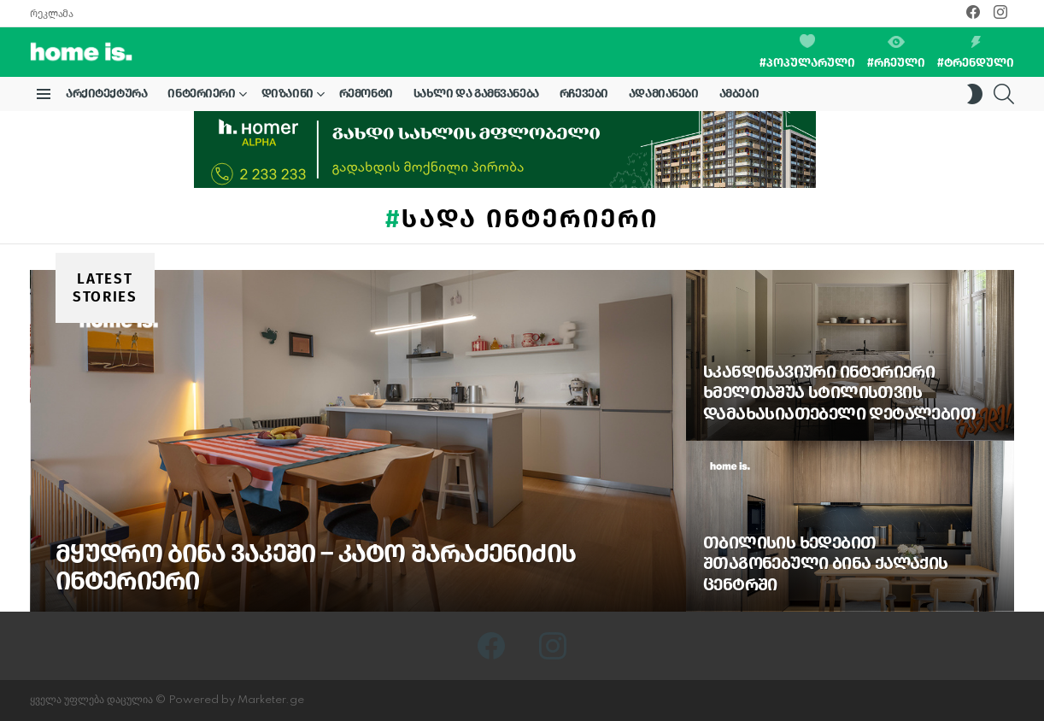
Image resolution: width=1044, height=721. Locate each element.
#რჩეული (896, 53)
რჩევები (584, 93)
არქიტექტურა (106, 93)
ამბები (739, 93)
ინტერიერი (201, 96)
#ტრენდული (975, 53)
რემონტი (366, 93)
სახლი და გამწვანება (476, 93)
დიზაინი (287, 96)
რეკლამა (51, 14)
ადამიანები (664, 93)
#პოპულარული (807, 52)
